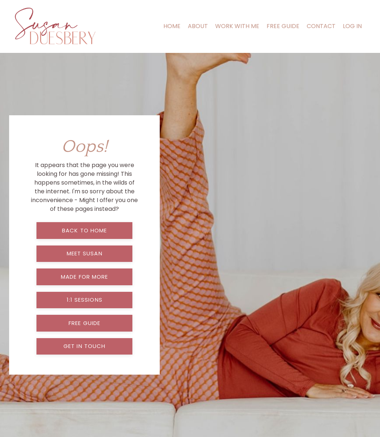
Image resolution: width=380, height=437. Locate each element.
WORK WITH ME (237, 26)
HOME (172, 26)
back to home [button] (84, 230)
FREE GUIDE (283, 26)
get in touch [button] (84, 346)
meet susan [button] (84, 253)
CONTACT (321, 26)
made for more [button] (84, 277)
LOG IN (352, 26)
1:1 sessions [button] (84, 299)
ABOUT (198, 26)
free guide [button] (84, 323)
